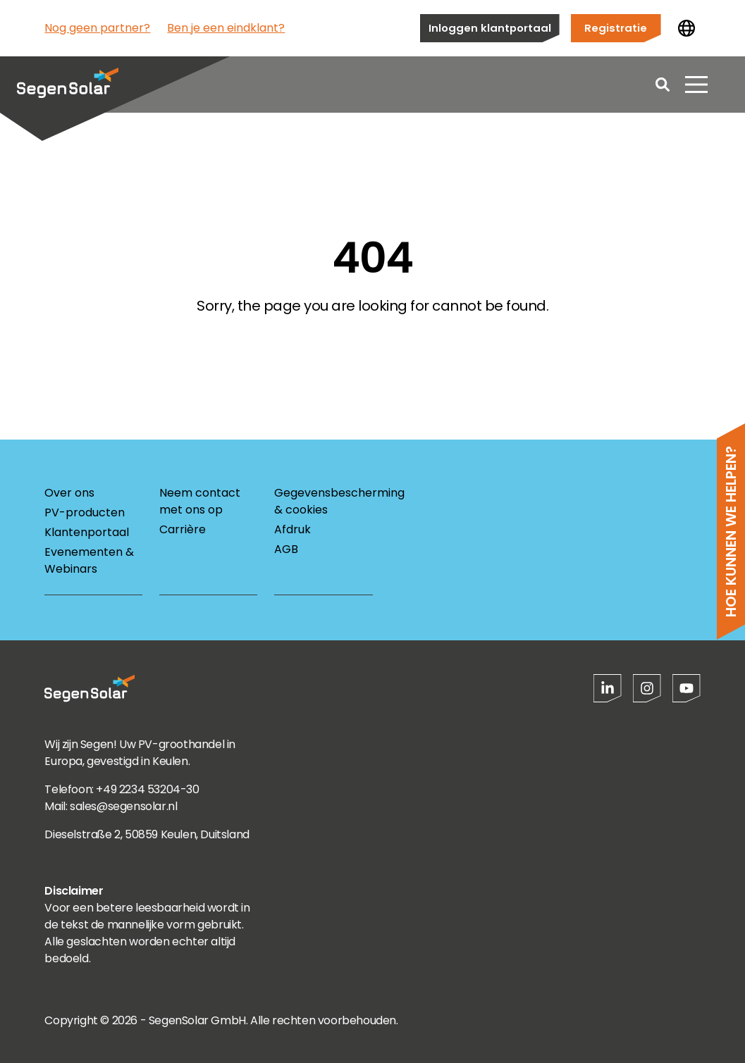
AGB (286, 549)
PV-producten (84, 512)
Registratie (615, 27)
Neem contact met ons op (199, 501)
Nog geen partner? (97, 28)
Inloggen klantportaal (490, 27)
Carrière (182, 529)
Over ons (69, 493)
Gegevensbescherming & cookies (323, 501)
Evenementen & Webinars (89, 560)
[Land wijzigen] (686, 28)
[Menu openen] (696, 84)
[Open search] (662, 84)
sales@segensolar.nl (123, 806)
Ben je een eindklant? (226, 28)
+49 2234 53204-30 (147, 789)
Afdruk (292, 529)
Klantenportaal (86, 532)
